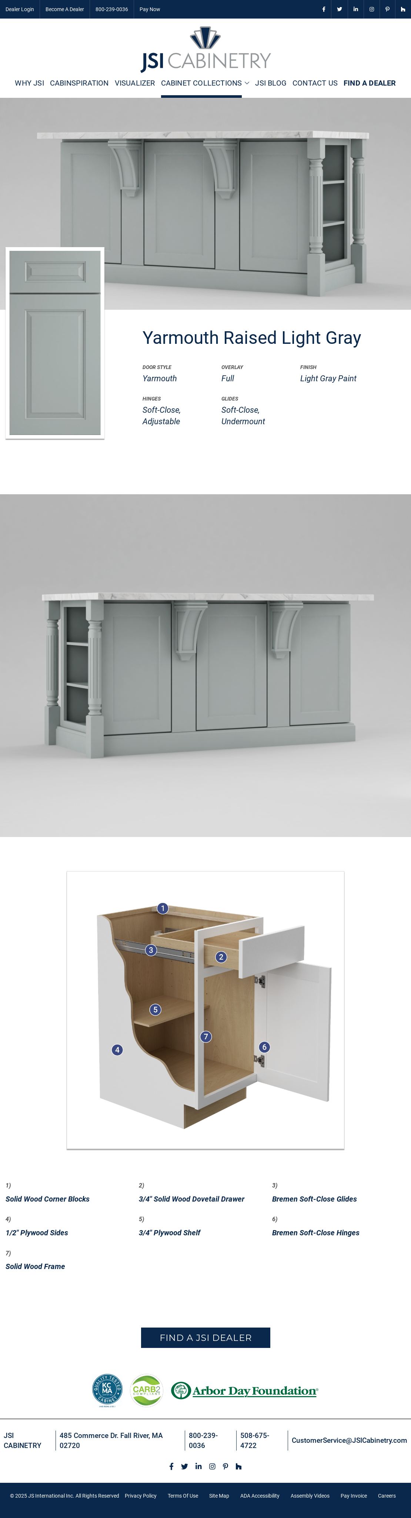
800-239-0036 (112, 9)
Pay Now (150, 9)
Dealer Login (20, 9)
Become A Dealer (65, 9)
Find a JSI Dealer (206, 1337)
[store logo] (205, 49)
